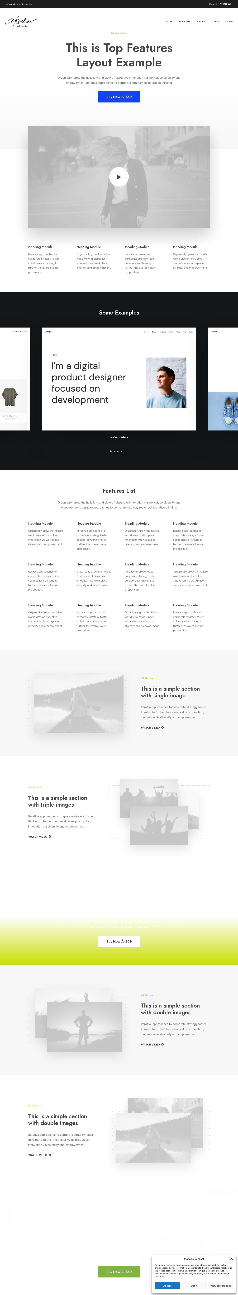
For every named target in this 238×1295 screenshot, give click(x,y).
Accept (167, 1285)
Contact (229, 21)
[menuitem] (213, 4)
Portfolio (200, 21)
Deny (194, 1285)
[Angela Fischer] (22, 21)
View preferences (220, 1285)
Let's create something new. (18, 4)
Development (184, 21)
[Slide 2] (114, 451)
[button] (231, 1258)
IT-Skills (215, 21)
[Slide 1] (111, 451)
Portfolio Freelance (119, 437)
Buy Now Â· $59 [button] (119, 97)
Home (213, 4)
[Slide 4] (121, 451)
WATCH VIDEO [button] (152, 727)
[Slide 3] (118, 451)
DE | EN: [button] (226, 4)
